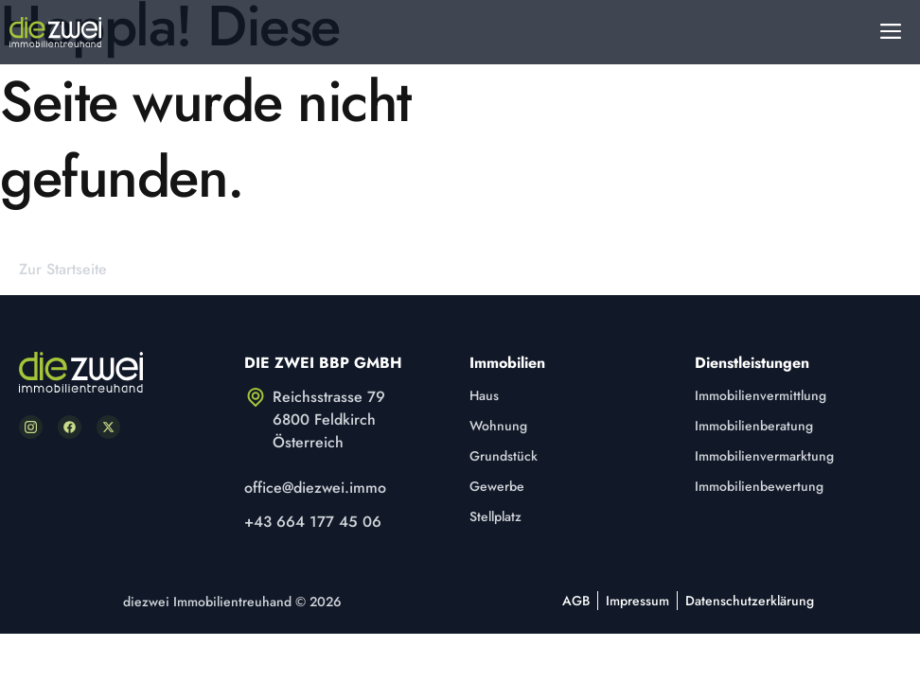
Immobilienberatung (754, 425)
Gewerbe (496, 486)
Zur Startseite (63, 269)
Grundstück (503, 455)
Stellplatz (495, 516)
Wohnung (498, 425)
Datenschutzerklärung (749, 600)
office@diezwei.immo (315, 487)
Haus (484, 395)
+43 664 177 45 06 (312, 522)
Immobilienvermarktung (764, 455)
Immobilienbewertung (759, 486)
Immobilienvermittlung (760, 395)
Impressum (637, 600)
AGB (576, 600)
